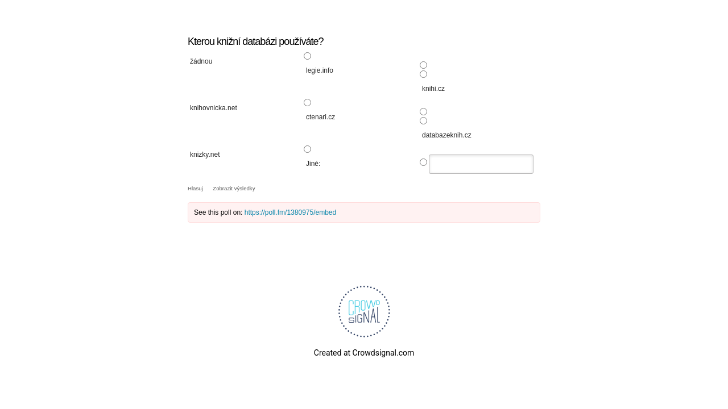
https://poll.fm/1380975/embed (290, 212)
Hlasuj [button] (196, 188)
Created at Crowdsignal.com (364, 352)
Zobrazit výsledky (234, 188)
